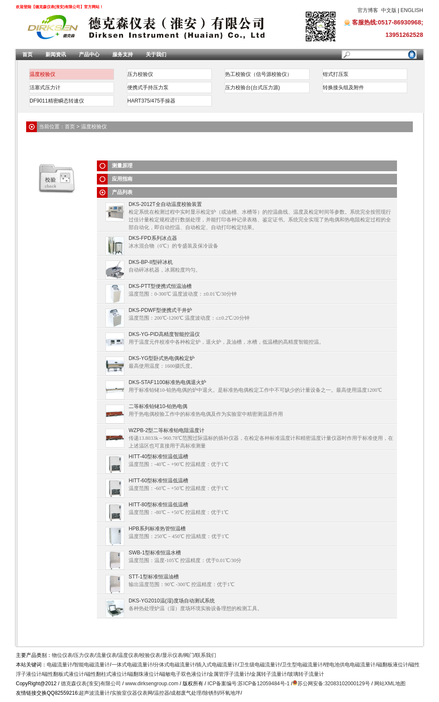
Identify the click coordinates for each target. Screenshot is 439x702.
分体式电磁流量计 (174, 665)
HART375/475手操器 (151, 101)
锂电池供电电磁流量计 (350, 665)
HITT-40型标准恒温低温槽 (158, 457)
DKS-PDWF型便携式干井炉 (160, 310)
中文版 (389, 10)
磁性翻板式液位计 (63, 674)
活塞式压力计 (45, 88)
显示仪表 (172, 655)
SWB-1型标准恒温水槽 (155, 553)
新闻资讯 (55, 54)
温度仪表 (128, 655)
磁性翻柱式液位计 (106, 674)
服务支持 (122, 54)
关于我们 (156, 54)
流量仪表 (106, 655)
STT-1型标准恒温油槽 (154, 577)
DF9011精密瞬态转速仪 (57, 101)
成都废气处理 (186, 693)
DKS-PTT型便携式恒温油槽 (160, 286)
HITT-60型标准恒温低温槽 (158, 481)
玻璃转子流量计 (306, 674)
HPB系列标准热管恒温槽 (157, 529)
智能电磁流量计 (92, 665)
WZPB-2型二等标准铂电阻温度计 (166, 430)
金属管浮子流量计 (229, 674)
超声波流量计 (94, 693)
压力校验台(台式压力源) (252, 88)
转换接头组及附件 (343, 88)
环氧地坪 (230, 693)
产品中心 (89, 54)
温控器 (161, 693)
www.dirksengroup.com (151, 684)
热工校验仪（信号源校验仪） (258, 74)
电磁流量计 (59, 665)
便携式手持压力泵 (147, 88)
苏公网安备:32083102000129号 (334, 684)
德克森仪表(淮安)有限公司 (91, 684)
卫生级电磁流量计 (259, 665)
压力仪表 (84, 655)
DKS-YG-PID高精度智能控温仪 (164, 334)
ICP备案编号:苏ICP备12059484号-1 (248, 684)
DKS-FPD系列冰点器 (153, 238)
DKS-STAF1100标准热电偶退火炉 (167, 382)
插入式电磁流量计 (217, 665)
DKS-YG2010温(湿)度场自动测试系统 (172, 601)
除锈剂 (211, 693)
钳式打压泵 (336, 74)
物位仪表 (62, 655)
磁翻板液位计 (392, 665)
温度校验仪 (42, 74)
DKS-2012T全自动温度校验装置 (165, 204)
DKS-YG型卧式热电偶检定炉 (162, 358)
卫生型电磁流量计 (302, 665)
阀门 (189, 655)
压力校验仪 (140, 74)
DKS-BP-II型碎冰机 (151, 262)
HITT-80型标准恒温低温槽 (158, 505)
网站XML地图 (390, 684)
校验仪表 (150, 655)
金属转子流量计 (269, 674)
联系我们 (205, 655)
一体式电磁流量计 (132, 665)
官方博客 (368, 10)
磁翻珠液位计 (143, 674)
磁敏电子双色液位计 (183, 674)
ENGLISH (411, 10)
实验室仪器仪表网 (132, 693)
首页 (27, 54)
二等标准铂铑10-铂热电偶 (158, 406)
